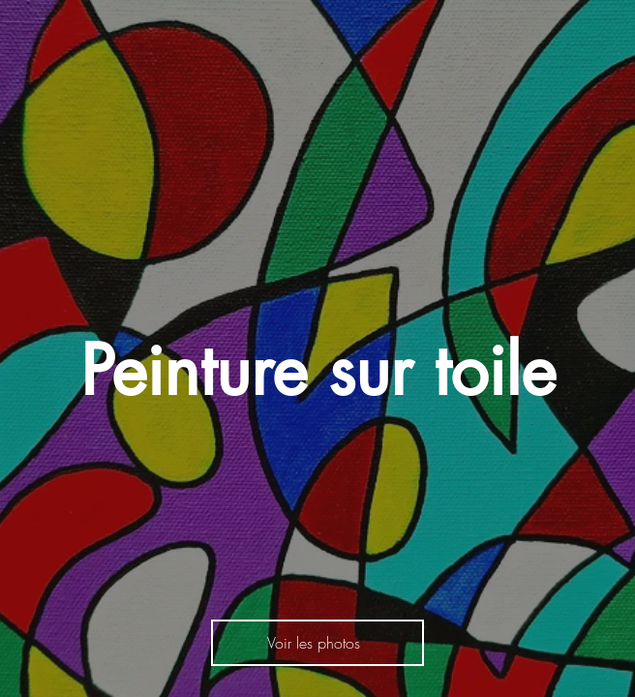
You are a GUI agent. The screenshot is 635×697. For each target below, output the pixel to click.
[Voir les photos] (317, 643)
